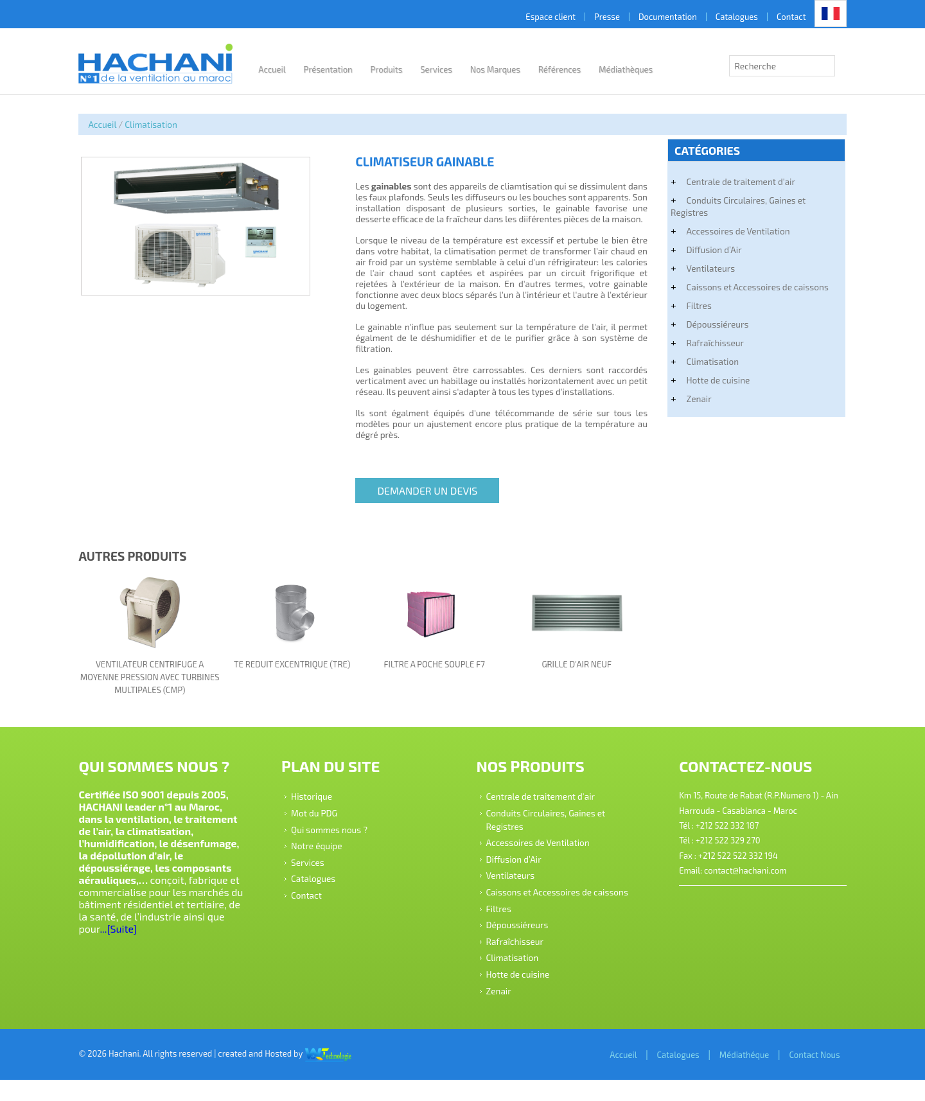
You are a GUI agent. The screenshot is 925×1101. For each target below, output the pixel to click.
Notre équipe (322, 853)
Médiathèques (639, 69)
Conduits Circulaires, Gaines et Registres (731, 206)
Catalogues (722, 17)
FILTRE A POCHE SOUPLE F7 (435, 673)
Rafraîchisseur (708, 342)
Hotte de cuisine (711, 379)
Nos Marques (508, 69)
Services (449, 69)
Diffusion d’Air (706, 249)
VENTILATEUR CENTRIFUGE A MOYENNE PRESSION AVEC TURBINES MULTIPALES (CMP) (160, 686)
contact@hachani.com (737, 879)
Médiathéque (730, 1075)
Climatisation (165, 124)
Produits (399, 69)
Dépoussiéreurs (710, 324)
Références (573, 69)
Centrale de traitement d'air (733, 181)
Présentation (341, 69)
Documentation (653, 17)
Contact (777, 17)
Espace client (537, 17)
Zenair (691, 398)
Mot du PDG (320, 820)
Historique (318, 803)
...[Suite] (175, 937)
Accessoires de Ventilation (730, 230)
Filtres (691, 305)
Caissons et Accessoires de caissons (750, 286)
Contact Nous (800, 1075)
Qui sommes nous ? (335, 836)
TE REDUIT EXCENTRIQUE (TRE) (298, 673)
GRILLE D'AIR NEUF (573, 673)
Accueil (285, 69)
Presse (593, 17)
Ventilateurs (703, 268)
